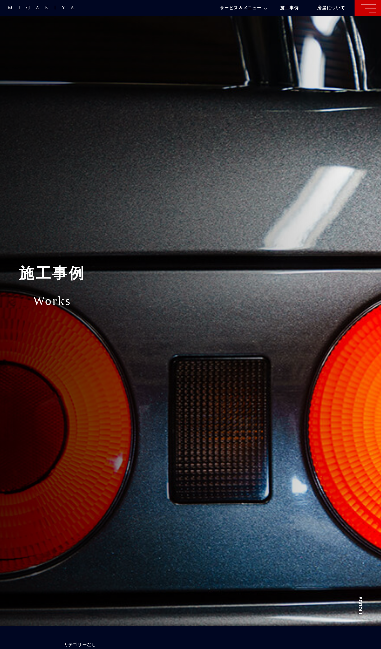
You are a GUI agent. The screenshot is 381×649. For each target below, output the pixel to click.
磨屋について (331, 8)
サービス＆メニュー (243, 8)
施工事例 (289, 8)
